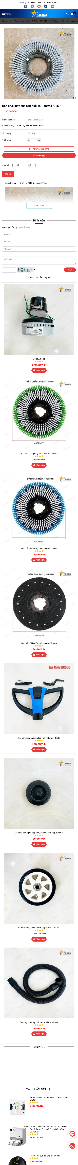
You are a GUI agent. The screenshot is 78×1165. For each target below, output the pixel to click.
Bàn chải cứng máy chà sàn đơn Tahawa (39, 453)
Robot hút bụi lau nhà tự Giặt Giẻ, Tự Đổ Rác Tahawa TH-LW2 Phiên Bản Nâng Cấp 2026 (48, 1129)
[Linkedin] (23, 165)
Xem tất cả (39, 206)
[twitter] (32, 6)
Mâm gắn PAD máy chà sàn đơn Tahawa (39, 643)
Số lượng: (7, 140)
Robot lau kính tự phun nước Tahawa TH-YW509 (49, 1098)
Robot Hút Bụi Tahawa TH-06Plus (45, 1156)
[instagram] (46, 6)
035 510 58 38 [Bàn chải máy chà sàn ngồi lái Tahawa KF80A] (51, 2)
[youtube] (39, 6)
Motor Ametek (39, 359)
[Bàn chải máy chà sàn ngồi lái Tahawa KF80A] (39, 13)
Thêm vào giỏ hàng (39, 149)
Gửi (70, 270)
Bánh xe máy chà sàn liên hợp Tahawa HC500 (39, 927)
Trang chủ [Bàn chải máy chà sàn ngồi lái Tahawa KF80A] (6, 21)
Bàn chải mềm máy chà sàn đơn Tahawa (39, 548)
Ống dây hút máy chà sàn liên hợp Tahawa (39, 1022)
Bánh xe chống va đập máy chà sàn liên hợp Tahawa (39, 833)
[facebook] (25, 6)
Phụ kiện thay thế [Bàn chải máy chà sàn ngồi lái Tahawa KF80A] (23, 21)
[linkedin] (52, 6)
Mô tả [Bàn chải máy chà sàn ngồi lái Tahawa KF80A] (8, 174)
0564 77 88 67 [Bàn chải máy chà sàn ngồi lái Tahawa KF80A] (35, 2)
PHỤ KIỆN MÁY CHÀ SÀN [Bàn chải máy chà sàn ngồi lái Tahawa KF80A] (46, 21)
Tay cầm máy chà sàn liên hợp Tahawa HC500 (39, 738)
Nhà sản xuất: (8, 120)
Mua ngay (39, 155)
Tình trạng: (7, 133)
